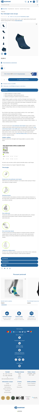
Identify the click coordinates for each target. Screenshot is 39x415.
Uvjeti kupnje (7, 390)
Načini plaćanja (7, 387)
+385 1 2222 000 (8, 374)
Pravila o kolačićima (31, 383)
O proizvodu (5, 90)
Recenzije (4, 265)
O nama (19, 385)
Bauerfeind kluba (21, 74)
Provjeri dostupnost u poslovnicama (10, 62)
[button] (5, 54)
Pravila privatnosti (31, 385)
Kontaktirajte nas (7, 385)
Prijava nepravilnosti (7, 388)
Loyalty (7, 383)
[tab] (19, 90)
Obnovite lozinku (7, 392)
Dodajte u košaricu (24, 79)
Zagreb (19, 373)
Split (19, 375)
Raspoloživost (5, 262)
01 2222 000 (20, 347)
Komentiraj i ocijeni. (25, 16)
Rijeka (19, 376)
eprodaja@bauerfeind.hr (19, 354)
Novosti (19, 383)
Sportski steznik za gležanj (7, 301)
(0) (8, 16)
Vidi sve (19, 378)
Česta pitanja (19, 387)
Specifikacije (5, 258)
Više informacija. (18, 20)
